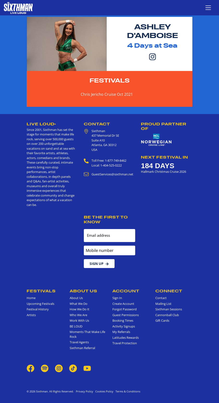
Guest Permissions (125, 315)
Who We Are (78, 315)
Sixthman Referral (82, 348)
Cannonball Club (167, 315)
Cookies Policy (103, 391)
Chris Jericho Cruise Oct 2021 (107, 94)
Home (31, 298)
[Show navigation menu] (208, 8)
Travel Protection (124, 343)
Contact (97, 124)
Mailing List (163, 303)
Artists (31, 315)
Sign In (117, 298)
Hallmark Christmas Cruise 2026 (163, 171)
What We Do (78, 303)
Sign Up (99, 263)
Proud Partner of (163, 126)
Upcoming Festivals (40, 303)
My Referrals (121, 332)
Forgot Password (124, 309)
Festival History (38, 309)
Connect (168, 290)
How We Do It (79, 309)
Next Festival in (164, 157)
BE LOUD (76, 326)
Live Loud (41, 124)
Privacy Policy (84, 391)
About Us (83, 290)
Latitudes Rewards (125, 337)
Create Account (123, 303)
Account (126, 290)
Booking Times (122, 320)
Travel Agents (79, 342)
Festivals (110, 80)
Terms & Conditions (127, 391)
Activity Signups (123, 326)
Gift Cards (162, 320)
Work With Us (79, 320)
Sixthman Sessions (168, 309)
